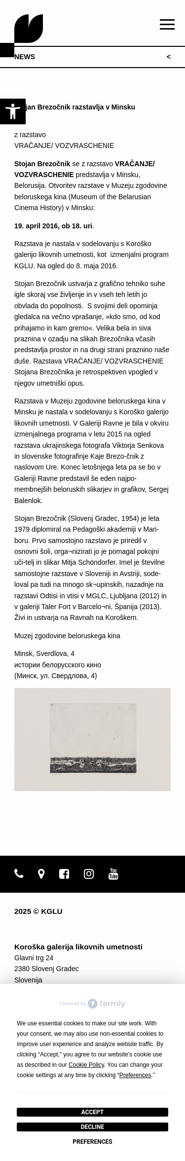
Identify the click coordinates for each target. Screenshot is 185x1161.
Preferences (92, 1141)
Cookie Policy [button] (86, 1064)
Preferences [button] (135, 1075)
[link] (13, 111)
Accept (92, 1112)
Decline (93, 1127)
